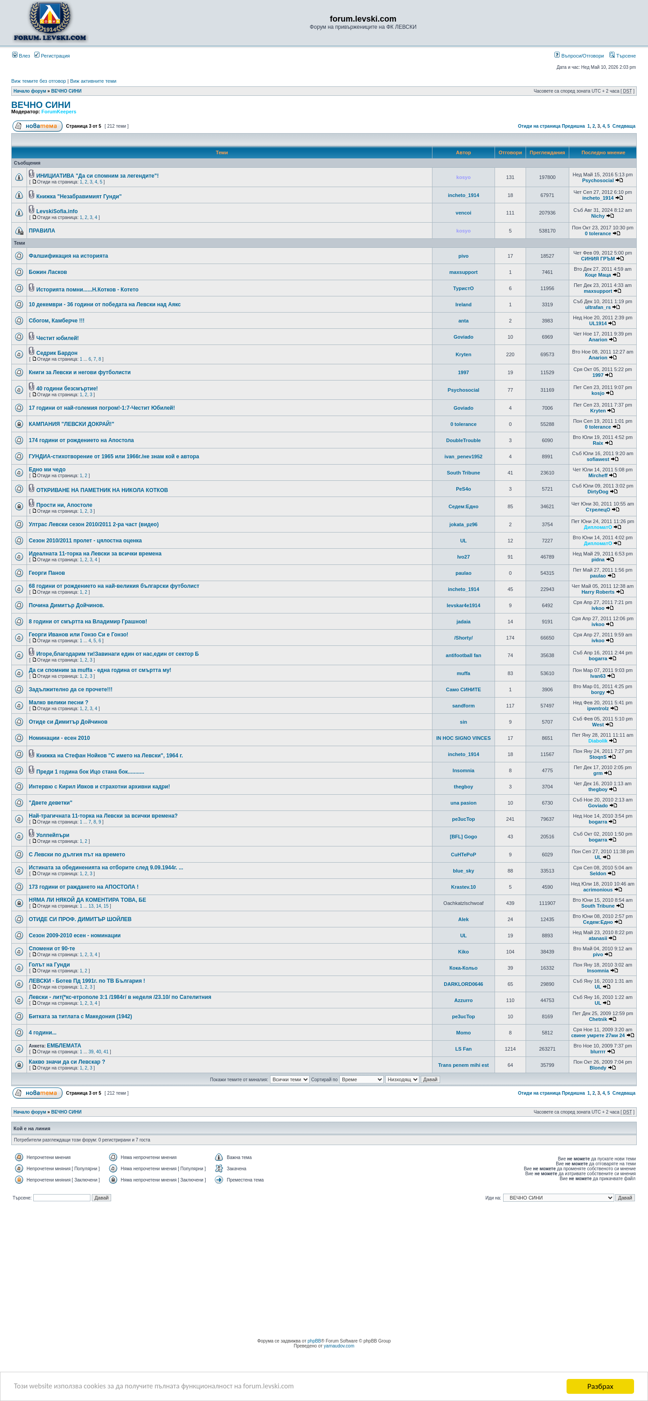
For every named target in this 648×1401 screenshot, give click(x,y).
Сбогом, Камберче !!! (57, 321)
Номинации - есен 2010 (59, 738)
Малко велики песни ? (58, 702)
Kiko (463, 951)
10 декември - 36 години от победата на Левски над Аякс (105, 304)
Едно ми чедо (47, 469)
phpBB (314, 1340)
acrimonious (597, 889)
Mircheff (598, 475)
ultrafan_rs (598, 307)
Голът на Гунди (49, 965)
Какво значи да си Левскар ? (67, 1062)
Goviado (463, 337)
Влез (21, 55)
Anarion (598, 339)
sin (463, 722)
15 (106, 906)
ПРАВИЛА (42, 231)
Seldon (598, 873)
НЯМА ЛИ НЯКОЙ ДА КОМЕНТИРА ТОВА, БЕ (87, 900)
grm (598, 773)
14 (98, 906)
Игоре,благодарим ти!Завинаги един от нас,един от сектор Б (117, 654)
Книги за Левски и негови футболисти (79, 372)
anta (464, 320)
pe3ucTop (463, 819)
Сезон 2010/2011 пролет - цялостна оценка (85, 540)
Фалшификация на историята (68, 256)
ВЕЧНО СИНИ (66, 91)
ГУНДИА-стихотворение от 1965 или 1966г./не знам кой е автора (114, 456)
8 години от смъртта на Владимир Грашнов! (88, 621)
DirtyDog (598, 491)
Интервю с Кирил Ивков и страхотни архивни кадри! (99, 786)
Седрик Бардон (57, 353)
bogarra (598, 658)
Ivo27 (463, 557)
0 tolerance (598, 233)
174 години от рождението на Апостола (81, 440)
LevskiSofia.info (57, 211)
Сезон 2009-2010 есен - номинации (75, 935)
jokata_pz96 (463, 524)
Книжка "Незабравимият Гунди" (79, 196)
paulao (463, 573)
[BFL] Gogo (463, 836)
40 (98, 1051)
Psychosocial (598, 180)
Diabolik (598, 740)
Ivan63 (598, 676)
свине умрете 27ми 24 (598, 1035)
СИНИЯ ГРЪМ (598, 258)
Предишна (573, 126)
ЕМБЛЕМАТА (64, 1046)
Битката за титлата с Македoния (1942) (80, 1016)
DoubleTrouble (463, 440)
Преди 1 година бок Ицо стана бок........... (90, 772)
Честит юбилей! (57, 338)
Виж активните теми (93, 81)
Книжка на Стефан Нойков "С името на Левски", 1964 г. (109, 755)
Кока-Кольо (463, 968)
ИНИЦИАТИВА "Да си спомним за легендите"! (97, 176)
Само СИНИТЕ (463, 689)
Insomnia (463, 770)
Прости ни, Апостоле (64, 505)
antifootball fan (464, 655)
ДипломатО (598, 527)
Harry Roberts (597, 592)
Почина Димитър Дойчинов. (66, 605)
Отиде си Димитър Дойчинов (68, 722)
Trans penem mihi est (463, 1065)
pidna (597, 559)
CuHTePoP (463, 854)
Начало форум (30, 91)
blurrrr (598, 1051)
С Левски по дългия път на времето (77, 854)
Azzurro (463, 1000)
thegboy (463, 786)
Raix (598, 443)
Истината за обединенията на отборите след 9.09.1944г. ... (106, 867)
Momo (463, 1032)
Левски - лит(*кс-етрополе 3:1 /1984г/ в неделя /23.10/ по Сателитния (120, 997)
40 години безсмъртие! (67, 388)
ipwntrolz (598, 708)
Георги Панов (47, 573)
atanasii (598, 938)
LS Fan (463, 1049)
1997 (463, 372)
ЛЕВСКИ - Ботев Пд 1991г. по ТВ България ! (87, 981)
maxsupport (464, 272)
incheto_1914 (463, 195)
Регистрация (52, 55)
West (598, 724)
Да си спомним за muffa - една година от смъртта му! (100, 670)
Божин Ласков (48, 272)
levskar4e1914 (464, 605)
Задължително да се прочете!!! (70, 689)
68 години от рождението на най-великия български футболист (114, 586)
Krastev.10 (463, 887)
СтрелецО (598, 509)
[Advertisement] (324, 1271)
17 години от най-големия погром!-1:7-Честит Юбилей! (102, 408)
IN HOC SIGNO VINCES (463, 738)
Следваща (623, 126)
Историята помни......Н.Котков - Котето (87, 289)
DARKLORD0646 (463, 984)
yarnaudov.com (339, 1345)
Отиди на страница (539, 126)
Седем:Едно (464, 506)
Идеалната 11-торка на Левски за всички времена (95, 554)
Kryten (464, 354)
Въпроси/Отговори (579, 55)
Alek (463, 919)
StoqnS (598, 757)
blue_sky (463, 870)
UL (463, 540)
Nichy (598, 216)
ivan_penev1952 (463, 456)
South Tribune (463, 472)
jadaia (463, 621)
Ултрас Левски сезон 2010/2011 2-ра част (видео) (94, 524)
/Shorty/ (463, 637)
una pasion (463, 803)
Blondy (598, 1067)
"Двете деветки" (50, 803)
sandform (463, 705)
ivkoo (597, 608)
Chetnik (598, 1019)
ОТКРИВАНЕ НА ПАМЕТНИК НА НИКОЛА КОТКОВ (102, 490)
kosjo (597, 393)
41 (106, 1051)
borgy (598, 692)
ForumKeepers (58, 111)
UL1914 (598, 323)
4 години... (43, 1032)
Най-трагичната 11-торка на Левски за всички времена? (103, 816)
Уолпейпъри (52, 835)
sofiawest (598, 459)
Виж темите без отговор (38, 81)
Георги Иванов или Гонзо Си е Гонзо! (78, 634)
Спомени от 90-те (52, 948)
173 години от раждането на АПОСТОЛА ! (84, 887)
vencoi (464, 212)
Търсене (622, 55)
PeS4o (463, 489)
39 (91, 1051)
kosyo (463, 177)
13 (91, 906)
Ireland (463, 304)
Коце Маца (598, 275)
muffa (463, 673)
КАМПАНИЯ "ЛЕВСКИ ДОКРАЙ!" (71, 424)
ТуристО (463, 288)
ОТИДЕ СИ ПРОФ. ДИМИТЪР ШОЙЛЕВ (80, 919)
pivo (464, 256)
